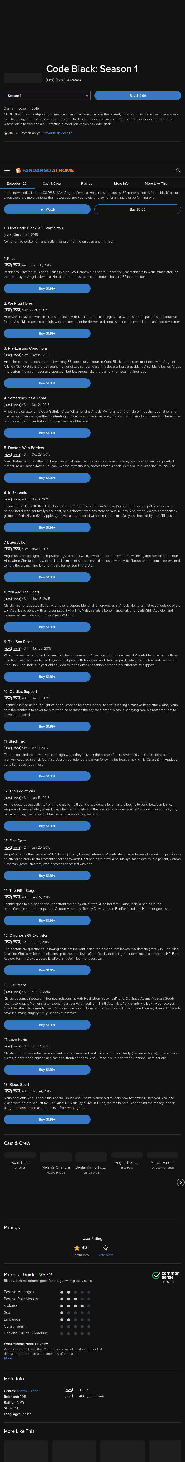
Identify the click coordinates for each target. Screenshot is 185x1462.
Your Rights (144, 1419)
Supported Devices (157, 1403)
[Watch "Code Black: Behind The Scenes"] (47, 46)
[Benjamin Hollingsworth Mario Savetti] (91, 1019)
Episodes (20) (17, 20)
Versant (39, 1415)
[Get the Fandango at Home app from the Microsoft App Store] (74, 1367)
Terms (92, 1415)
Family (101, 1403)
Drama (22, 1228)
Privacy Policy (161, 1415)
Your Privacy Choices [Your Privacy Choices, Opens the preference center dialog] (74, 1454)
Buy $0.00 (138, 46)
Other (35, 1228)
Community (81, 1092)
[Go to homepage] (44, 7)
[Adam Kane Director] (20, 1019)
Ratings (86, 20)
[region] (92, 1435)
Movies (9, 1403)
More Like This (156, 20)
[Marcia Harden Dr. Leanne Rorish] (162, 1019)
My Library (57, 1396)
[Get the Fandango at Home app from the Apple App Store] (17, 1367)
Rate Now (105, 1092)
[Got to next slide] (180, 1019)
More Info (121, 20)
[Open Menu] (7, 7)
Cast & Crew (52, 20)
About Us (149, 1396)
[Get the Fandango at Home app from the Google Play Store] (46, 1367)
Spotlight (10, 1396)
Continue (110, 1454)
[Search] (178, 7)
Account (56, 1403)
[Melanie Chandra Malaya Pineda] (56, 1019)
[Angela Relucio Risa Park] (127, 1019)
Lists (99, 1396)
